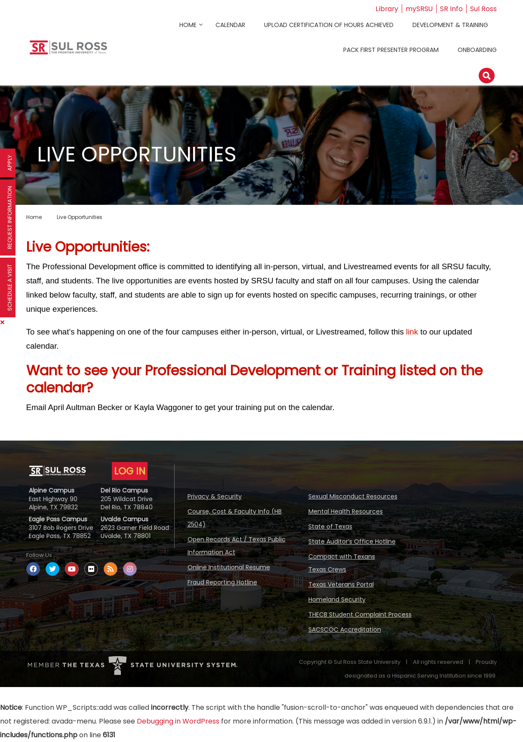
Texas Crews (327, 569)
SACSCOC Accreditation (344, 629)
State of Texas (330, 526)
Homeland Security (337, 599)
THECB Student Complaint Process (360, 614)
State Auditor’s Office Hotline (352, 541)
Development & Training (450, 25)
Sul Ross (483, 9)
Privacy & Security (215, 496)
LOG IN (129, 471)
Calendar (230, 25)
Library (386, 9)
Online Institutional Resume (229, 567)
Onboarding (477, 50)
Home (188, 25)
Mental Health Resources (345, 511)
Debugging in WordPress (178, 721)
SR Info (451, 9)
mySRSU (419, 9)
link (412, 331)
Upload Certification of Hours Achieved (329, 25)
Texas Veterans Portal (341, 584)
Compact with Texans (341, 556)
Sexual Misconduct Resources (352, 496)
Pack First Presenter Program (391, 50)
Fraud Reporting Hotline (222, 582)
